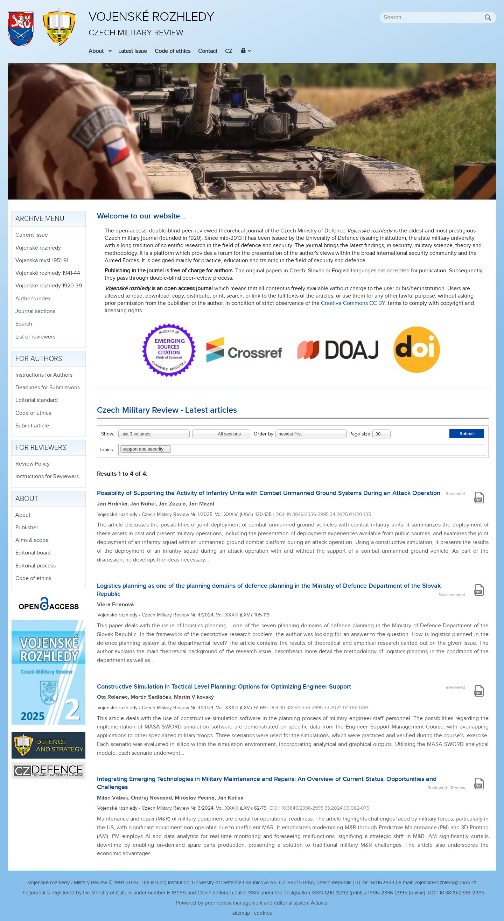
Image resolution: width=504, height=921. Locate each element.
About (96, 51)
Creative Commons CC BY (353, 303)
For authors (38, 359)
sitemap (241, 913)
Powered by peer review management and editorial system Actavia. (252, 903)
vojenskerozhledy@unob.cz (445, 883)
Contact (207, 51)
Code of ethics (172, 51)
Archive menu (39, 219)
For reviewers (40, 448)
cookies (263, 913)
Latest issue (132, 51)
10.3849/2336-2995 (462, 893)
